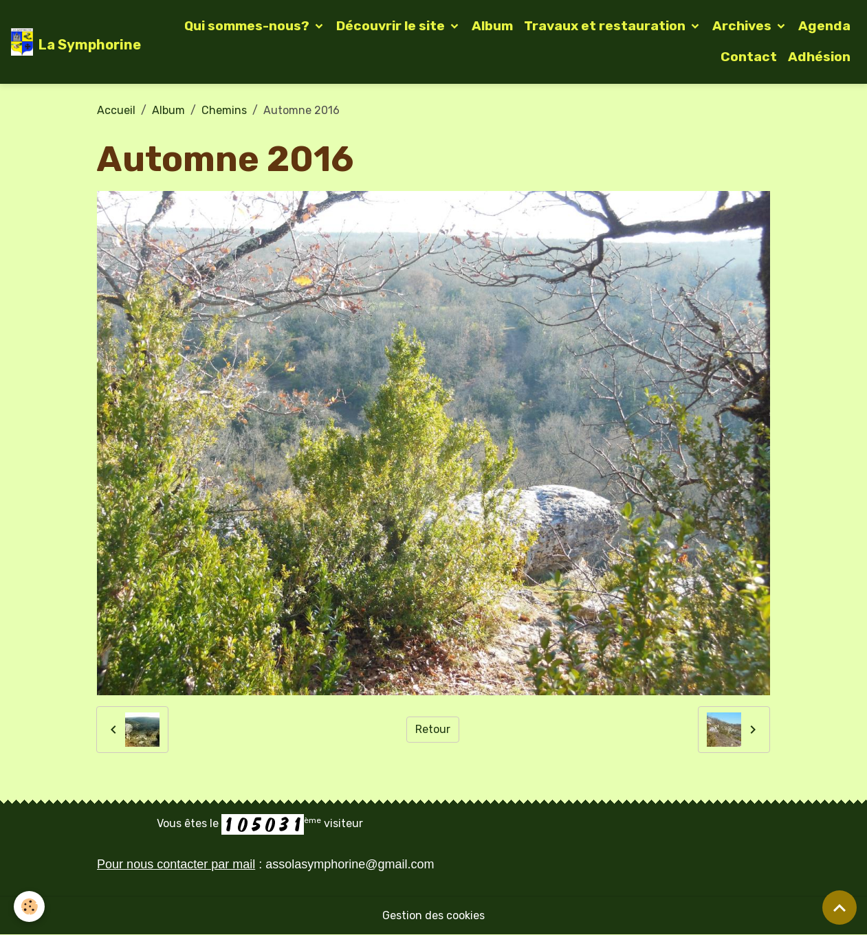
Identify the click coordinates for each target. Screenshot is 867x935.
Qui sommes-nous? (248, 26)
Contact (749, 57)
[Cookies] (29, 906)
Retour (432, 729)
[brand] (68, 42)
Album (492, 26)
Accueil (116, 110)
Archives (743, 26)
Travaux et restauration (606, 26)
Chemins (224, 110)
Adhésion (819, 57)
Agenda (824, 26)
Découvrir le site (392, 26)
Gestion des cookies (433, 915)
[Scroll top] (839, 907)
